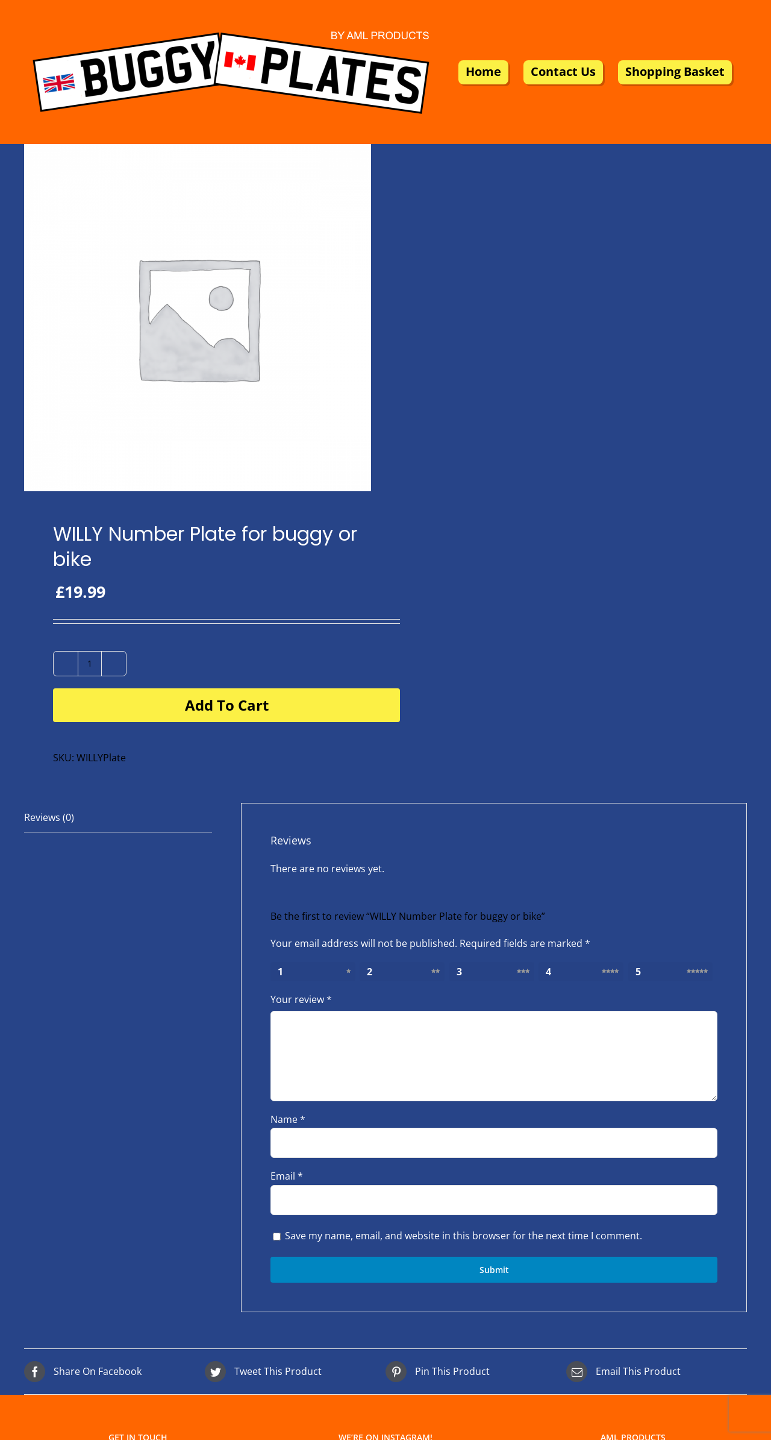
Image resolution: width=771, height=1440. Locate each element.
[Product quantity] (90, 664)
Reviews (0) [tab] (49, 817)
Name (287, 1119)
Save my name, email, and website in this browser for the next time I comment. (463, 1235)
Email (286, 1176)
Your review (301, 999)
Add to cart (227, 705)
